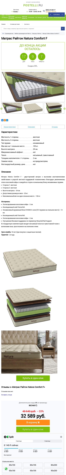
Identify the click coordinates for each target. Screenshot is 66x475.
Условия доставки (15, 24)
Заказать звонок (51, 11)
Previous (1, 109)
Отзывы (55, 127)
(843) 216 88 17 (50, 10)
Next (65, 109)
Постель (50, 17)
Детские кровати (11, 17)
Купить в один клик (33, 429)
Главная (3, 24)
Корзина (57, 14)
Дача (44, 17)
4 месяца (47, 441)
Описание (31, 127)
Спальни (31, 17)
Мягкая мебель (24, 17)
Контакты (26, 24)
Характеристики (10, 127)
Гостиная (38, 17)
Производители (59, 17)
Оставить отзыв (6, 395)
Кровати (5, 17)
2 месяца (18, 441)
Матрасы (18, 17)
